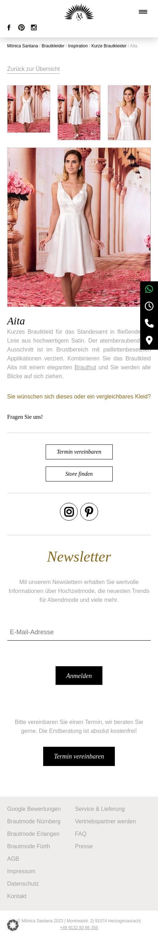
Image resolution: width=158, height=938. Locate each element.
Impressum (21, 871)
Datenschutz (23, 884)
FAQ (80, 834)
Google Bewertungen (34, 809)
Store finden (79, 474)
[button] (13, 925)
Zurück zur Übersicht (33, 69)
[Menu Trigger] (143, 11)
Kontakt (16, 896)
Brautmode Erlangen (33, 834)
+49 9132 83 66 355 (79, 927)
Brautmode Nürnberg (33, 821)
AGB (13, 859)
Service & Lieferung (100, 809)
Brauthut (85, 367)
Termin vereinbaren (79, 452)
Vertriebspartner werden (105, 821)
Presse (84, 846)
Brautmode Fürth (28, 846)
